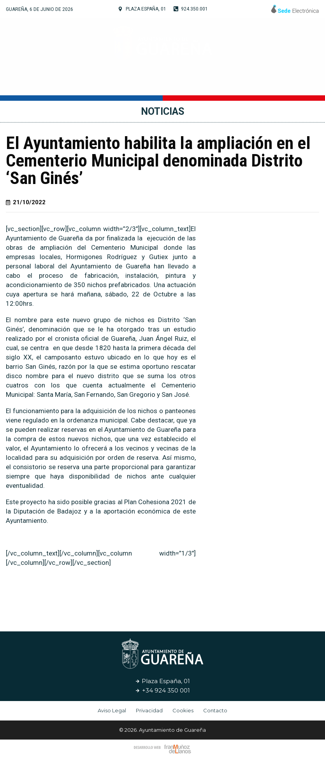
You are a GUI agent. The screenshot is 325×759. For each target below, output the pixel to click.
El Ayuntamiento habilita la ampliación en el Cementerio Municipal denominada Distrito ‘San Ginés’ (158, 160)
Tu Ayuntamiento (79, 83)
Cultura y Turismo (159, 83)
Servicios (222, 83)
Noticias (264, 83)
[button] (174, 597)
